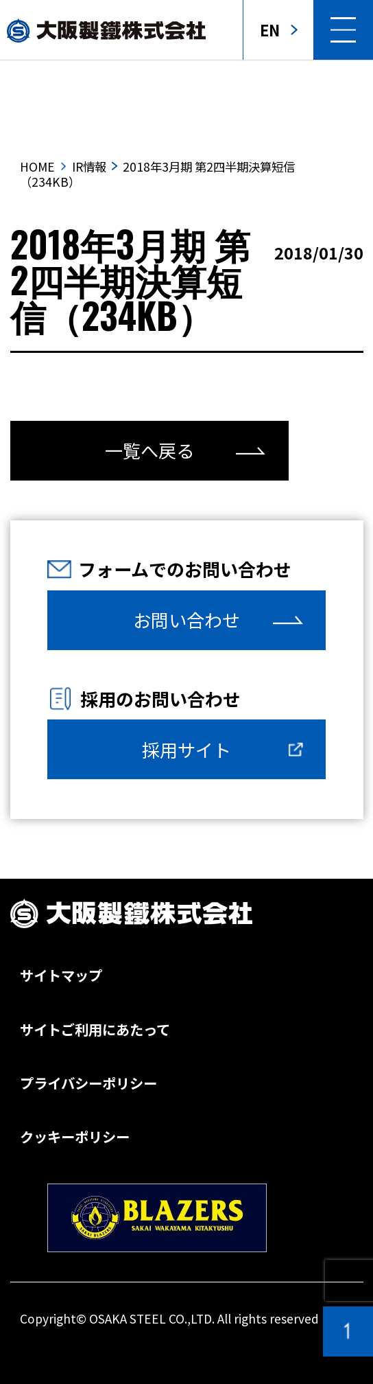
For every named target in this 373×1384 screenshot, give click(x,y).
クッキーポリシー (75, 1136)
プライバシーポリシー (88, 1082)
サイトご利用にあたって (95, 1029)
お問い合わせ (186, 620)
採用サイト (186, 750)
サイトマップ (61, 975)
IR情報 (89, 166)
